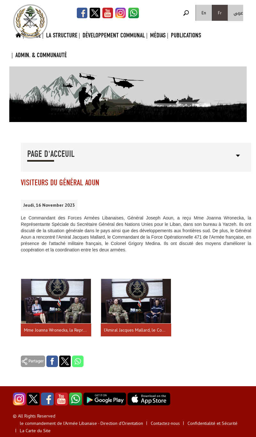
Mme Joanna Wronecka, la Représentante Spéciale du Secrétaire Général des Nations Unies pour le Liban (57, 330)
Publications (186, 35)
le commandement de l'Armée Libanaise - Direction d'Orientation (81, 423)
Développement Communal (114, 35)
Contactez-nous (165, 423)
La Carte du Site (35, 430)
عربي (238, 13)
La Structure (61, 35)
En (204, 13)
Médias (158, 35)
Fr (220, 13)
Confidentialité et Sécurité (212, 423)
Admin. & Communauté (41, 55)
